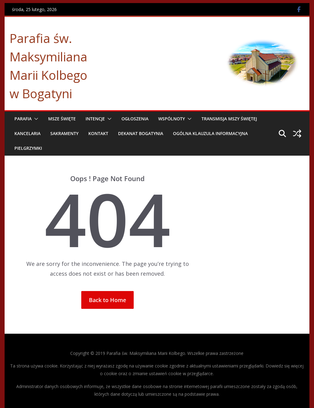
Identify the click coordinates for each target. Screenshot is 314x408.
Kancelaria (27, 133)
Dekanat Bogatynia (140, 133)
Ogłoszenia (134, 119)
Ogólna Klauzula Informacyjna (210, 133)
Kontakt (98, 133)
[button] (35, 119)
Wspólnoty (171, 119)
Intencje (95, 119)
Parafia (23, 119)
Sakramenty (64, 133)
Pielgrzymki (28, 148)
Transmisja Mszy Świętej (229, 119)
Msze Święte (62, 119)
